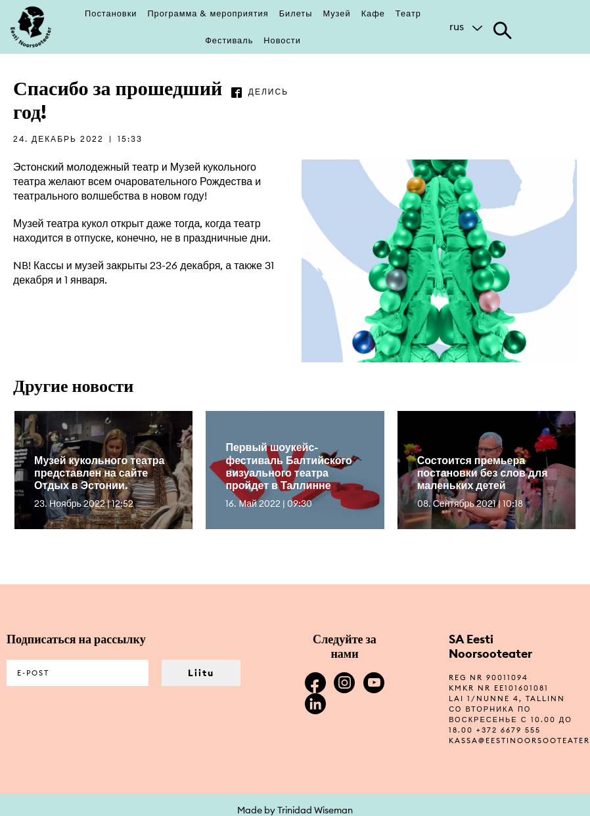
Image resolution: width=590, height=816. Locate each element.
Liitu (201, 673)
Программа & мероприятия (207, 13)
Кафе (373, 13)
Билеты (296, 13)
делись (268, 92)
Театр (408, 13)
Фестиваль (229, 40)
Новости (282, 40)
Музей (336, 13)
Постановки (111, 13)
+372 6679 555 (508, 730)
